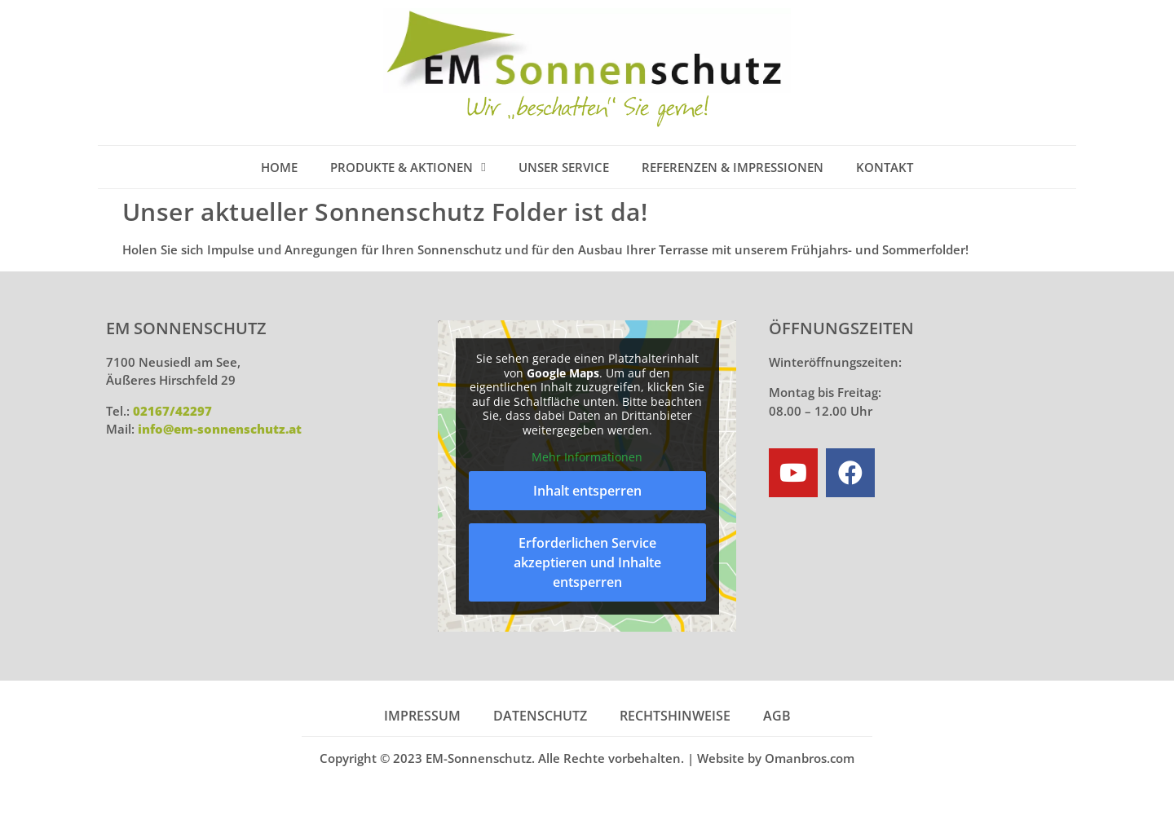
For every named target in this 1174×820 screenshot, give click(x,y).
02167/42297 (172, 411)
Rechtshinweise (675, 716)
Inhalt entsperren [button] (587, 490)
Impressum (422, 716)
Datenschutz (540, 716)
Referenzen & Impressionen (732, 167)
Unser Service (564, 167)
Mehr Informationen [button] (587, 457)
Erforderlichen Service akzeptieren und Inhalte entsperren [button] (587, 561)
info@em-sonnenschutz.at (220, 429)
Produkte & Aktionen (407, 167)
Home (279, 167)
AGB (777, 716)
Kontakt (884, 167)
